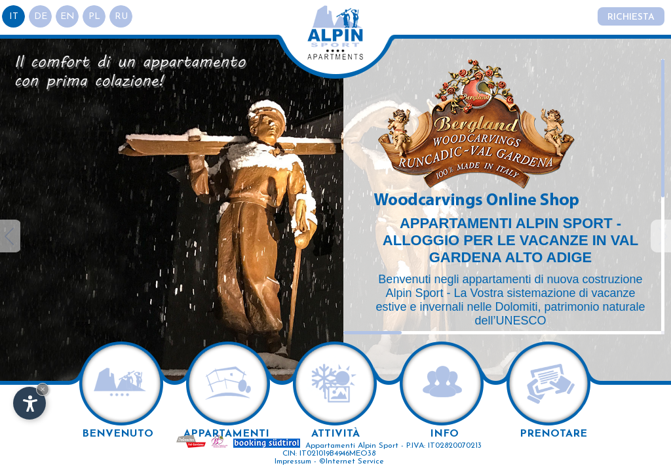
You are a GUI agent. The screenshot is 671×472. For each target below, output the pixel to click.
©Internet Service (351, 461)
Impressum (293, 461)
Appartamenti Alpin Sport (351, 446)
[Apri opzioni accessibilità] (29, 403)
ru (121, 17)
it (13, 17)
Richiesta (631, 17)
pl (94, 17)
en (67, 17)
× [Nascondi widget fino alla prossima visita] (42, 389)
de (40, 17)
